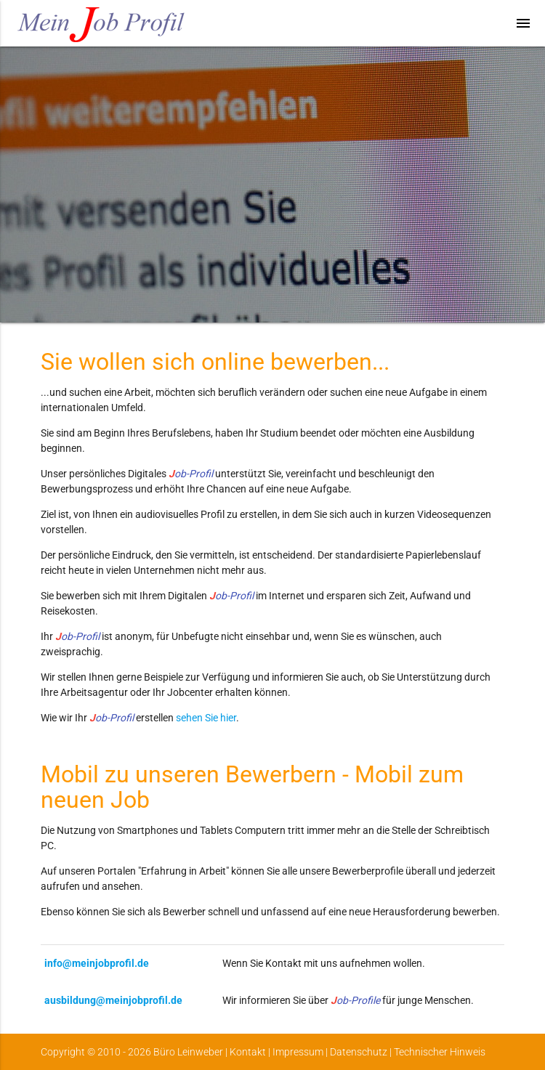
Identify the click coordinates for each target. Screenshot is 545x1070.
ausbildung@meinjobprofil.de (113, 1000)
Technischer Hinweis (439, 1052)
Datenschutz (358, 1052)
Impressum (297, 1052)
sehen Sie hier (206, 718)
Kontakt (248, 1052)
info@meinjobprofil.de (96, 963)
